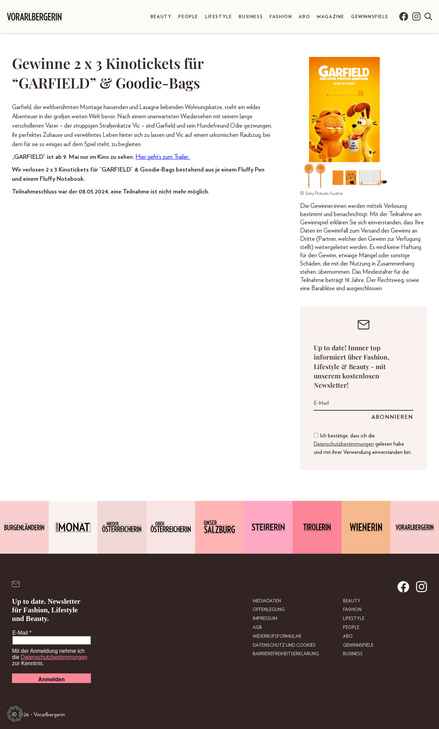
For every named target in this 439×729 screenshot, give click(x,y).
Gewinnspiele (369, 17)
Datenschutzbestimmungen (344, 444)
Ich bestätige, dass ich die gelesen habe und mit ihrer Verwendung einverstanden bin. (363, 444)
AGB (257, 627)
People (188, 17)
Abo (304, 17)
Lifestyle (218, 17)
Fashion (281, 17)
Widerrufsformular (277, 636)
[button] (15, 714)
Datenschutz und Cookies (284, 645)
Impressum (265, 618)
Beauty (161, 17)
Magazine (330, 17)
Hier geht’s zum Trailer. (162, 157)
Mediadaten (267, 601)
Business (251, 17)
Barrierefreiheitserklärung (286, 654)
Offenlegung (269, 610)
